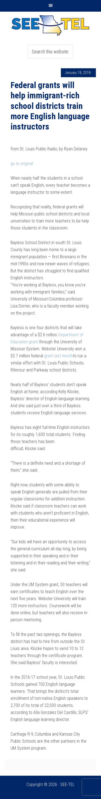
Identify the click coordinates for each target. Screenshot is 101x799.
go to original (22, 163)
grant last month (58, 355)
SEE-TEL (50, 25)
